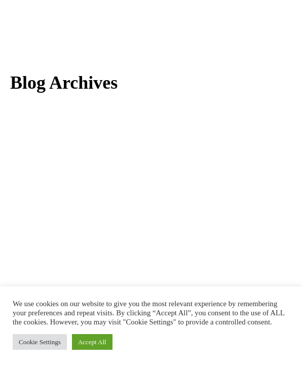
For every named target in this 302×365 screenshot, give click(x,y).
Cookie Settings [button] (40, 342)
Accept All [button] (92, 342)
